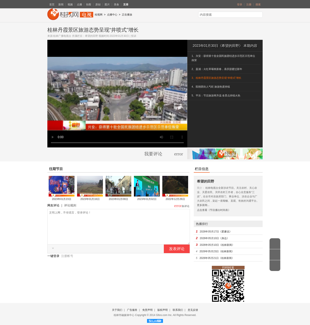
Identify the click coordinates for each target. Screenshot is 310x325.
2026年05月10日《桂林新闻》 (217, 244)
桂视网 (98, 14)
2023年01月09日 (118, 199)
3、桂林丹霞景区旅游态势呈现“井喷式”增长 (216, 77)
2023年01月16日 (89, 199)
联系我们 (178, 309)
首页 (51, 4)
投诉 (133, 35)
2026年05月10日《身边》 (214, 238)
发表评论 (176, 255)
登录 (239, 4)
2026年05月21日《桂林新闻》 (217, 258)
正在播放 (127, 14)
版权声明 (162, 309)
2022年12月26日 (175, 199)
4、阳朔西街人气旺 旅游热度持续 (211, 86)
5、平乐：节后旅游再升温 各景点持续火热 (216, 95)
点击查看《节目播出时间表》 (214, 210)
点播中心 (112, 14)
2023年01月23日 (61, 199)
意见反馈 (193, 309)
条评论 (185, 206)
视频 (70, 4)
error (178, 153)
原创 (98, 4)
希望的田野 (91, 35)
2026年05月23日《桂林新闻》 (217, 251)
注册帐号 (67, 262)
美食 (116, 4)
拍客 (88, 4)
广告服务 (132, 309)
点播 (79, 4)
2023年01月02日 (146, 199)
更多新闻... (203, 205)
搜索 (258, 4)
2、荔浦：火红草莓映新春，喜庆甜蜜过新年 (217, 69)
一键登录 (53, 262)
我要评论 (153, 153)
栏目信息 (202, 169)
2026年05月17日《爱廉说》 (216, 231)
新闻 (61, 4)
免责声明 (147, 309)
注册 (248, 4)
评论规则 (70, 205)
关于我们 (117, 309)
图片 (107, 4)
